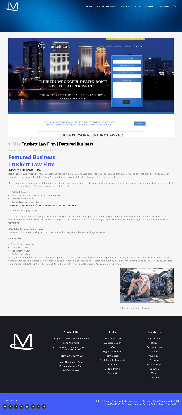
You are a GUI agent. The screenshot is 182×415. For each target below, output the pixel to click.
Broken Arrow (154, 348)
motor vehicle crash (59, 186)
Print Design (112, 356)
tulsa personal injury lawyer (29, 202)
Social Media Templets (112, 360)
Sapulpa (154, 369)
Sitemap (126, 404)
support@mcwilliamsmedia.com (71, 338)
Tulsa (154, 374)
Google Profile (112, 369)
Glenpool (154, 356)
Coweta (154, 352)
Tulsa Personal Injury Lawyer (58, 177)
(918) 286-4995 (71, 343)
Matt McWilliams (54, 150)
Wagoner (154, 378)
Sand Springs (154, 365)
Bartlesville (154, 339)
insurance (126, 260)
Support (112, 373)
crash (22, 183)
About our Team (113, 338)
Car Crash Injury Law (20, 254)
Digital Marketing (112, 351)
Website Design (112, 343)
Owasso (154, 361)
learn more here (113, 264)
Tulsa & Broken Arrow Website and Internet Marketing (124, 401)
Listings (137, 404)
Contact (112, 364)
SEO (112, 347)
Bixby (154, 343)
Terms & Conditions (169, 404)
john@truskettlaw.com (82, 264)
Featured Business (34, 150)
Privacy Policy (150, 404)
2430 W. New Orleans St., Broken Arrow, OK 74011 (71, 348)
